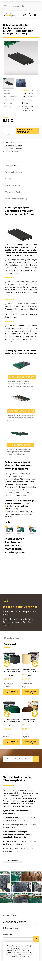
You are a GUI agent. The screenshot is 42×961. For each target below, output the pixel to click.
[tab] (21, 165)
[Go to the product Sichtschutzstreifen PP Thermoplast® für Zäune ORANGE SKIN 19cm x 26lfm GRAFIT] (11, 661)
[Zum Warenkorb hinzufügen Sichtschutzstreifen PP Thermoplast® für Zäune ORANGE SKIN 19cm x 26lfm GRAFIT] (11, 692)
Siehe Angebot (13, 860)
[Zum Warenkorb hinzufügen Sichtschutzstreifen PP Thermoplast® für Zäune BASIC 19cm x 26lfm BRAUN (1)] (30, 692)
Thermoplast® (28, 94)
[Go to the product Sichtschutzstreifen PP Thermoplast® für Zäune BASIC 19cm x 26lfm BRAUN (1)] (30, 661)
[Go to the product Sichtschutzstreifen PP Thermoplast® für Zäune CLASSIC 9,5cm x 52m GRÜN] (11, 711)
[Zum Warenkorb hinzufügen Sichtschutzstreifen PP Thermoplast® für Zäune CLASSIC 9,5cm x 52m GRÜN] (11, 742)
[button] (14, 142)
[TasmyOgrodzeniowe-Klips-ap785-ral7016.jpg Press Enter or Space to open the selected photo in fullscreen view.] (21, 58)
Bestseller (11, 638)
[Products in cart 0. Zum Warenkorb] (24, 14)
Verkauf (10, 644)
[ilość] (9, 131)
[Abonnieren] (36, 759)
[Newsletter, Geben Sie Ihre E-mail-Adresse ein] (18, 759)
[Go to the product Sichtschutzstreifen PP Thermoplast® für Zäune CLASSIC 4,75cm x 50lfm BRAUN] (30, 711)
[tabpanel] (21, 392)
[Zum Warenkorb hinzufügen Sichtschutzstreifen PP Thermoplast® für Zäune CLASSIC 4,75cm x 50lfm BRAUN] (30, 742)
